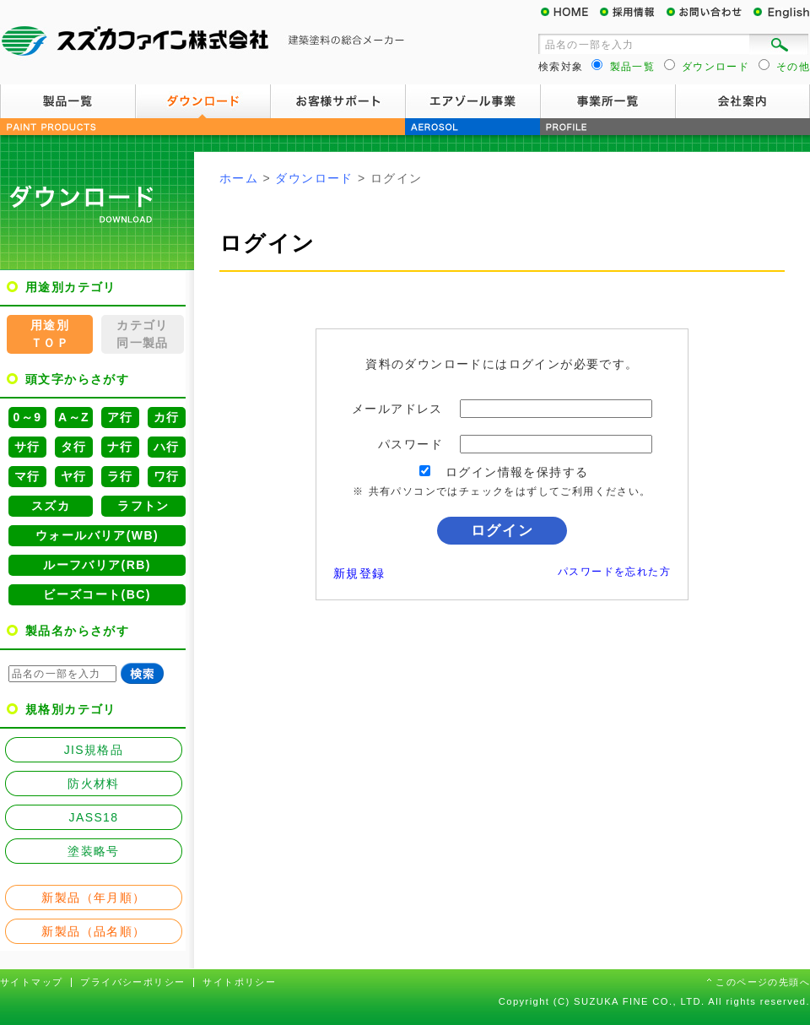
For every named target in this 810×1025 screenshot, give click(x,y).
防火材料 (94, 783)
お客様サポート (337, 101)
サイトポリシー (239, 982)
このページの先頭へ (763, 982)
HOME (569, 12)
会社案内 (742, 101)
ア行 (120, 417)
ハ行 (167, 446)
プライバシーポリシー (132, 982)
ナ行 (120, 446)
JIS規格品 (94, 750)
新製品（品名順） (93, 931)
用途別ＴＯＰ (49, 334)
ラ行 (120, 476)
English (780, 12)
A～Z (73, 417)
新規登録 (359, 573)
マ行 (27, 476)
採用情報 (633, 12)
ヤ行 (74, 476)
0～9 (28, 417)
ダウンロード (202, 101)
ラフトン (143, 505)
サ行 (27, 446)
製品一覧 (67, 101)
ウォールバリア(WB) (97, 535)
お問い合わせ (709, 12)
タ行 (74, 446)
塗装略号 (94, 851)
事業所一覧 (607, 101)
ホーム (238, 178)
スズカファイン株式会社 (202, 42)
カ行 (167, 417)
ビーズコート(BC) (97, 594)
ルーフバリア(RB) (97, 565)
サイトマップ (31, 982)
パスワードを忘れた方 (614, 572)
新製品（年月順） (93, 897)
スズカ (50, 505)
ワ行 (167, 476)
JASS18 (94, 817)
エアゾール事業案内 (472, 101)
